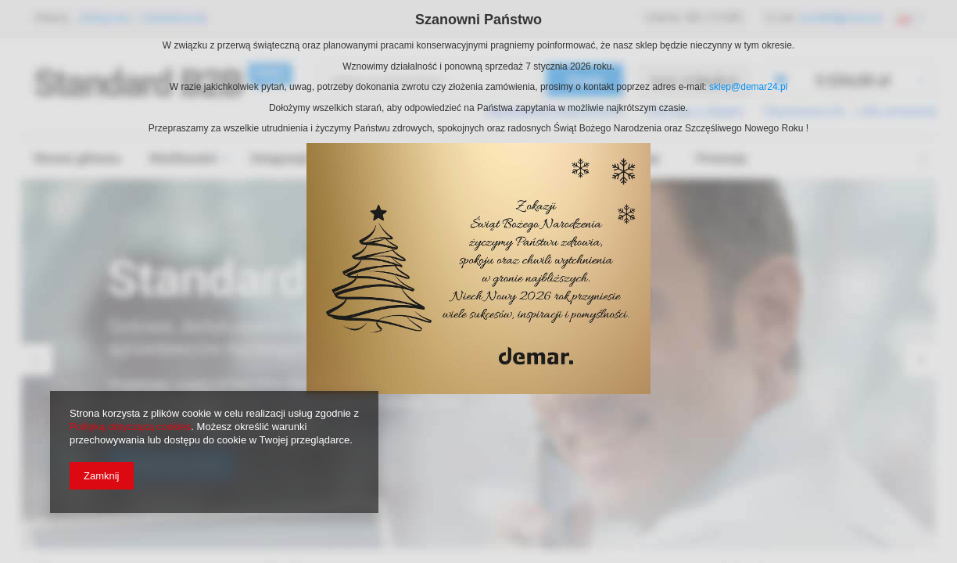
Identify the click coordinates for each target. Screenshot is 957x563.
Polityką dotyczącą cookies (130, 426)
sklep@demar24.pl (748, 86)
